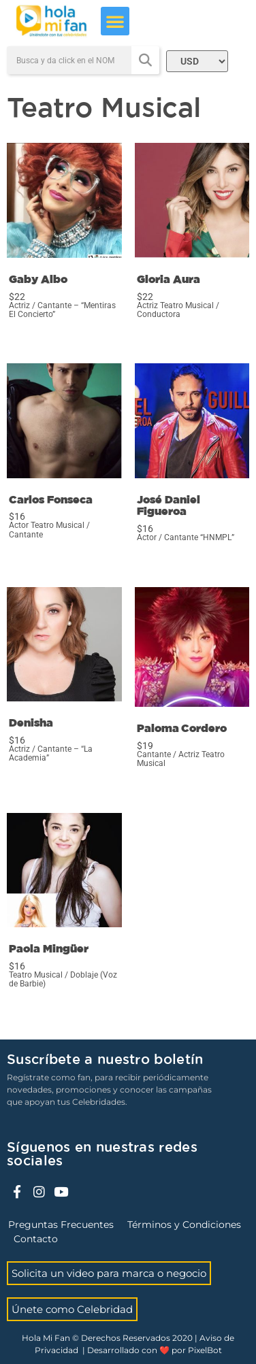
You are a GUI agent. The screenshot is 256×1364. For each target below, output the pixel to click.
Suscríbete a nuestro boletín (105, 1060)
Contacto (36, 1239)
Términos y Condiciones (184, 1224)
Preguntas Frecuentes (61, 1224)
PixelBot (205, 1350)
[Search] (145, 60)
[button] (115, 21)
